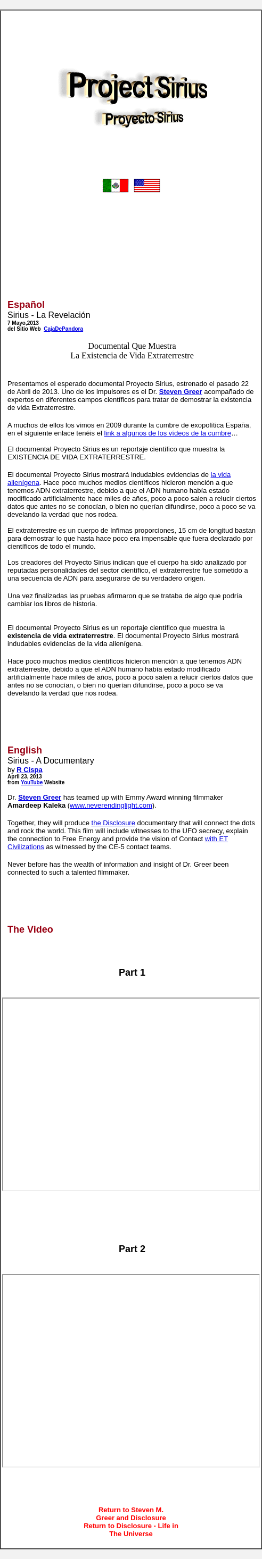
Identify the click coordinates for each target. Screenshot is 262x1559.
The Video (30, 929)
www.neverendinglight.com (111, 805)
